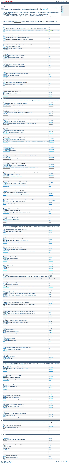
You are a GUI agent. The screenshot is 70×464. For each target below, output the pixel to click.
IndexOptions (5, 407)
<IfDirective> (4, 38)
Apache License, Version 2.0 (8, 462)
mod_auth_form (51, 133)
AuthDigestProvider (5, 129)
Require (4, 193)
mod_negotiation (51, 287)
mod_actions (50, 230)
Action (4, 230)
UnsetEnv (4, 359)
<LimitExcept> (5, 191)
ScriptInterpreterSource (6, 339)
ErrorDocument (5, 283)
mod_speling (50, 438)
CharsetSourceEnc (5, 259)
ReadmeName (5, 418)
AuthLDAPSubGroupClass (6, 168)
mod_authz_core (51, 171)
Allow (3, 424)
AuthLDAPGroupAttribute (6, 151)
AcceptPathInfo (5, 228)
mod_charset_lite (51, 255)
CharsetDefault (5, 255)
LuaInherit (4, 72)
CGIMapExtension (5, 252)
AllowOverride (40, 8)
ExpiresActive (5, 387)
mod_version (50, 45)
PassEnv (4, 305)
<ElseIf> (29, 28)
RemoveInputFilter (5, 321)
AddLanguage (5, 241)
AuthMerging (4, 171)
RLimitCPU (4, 85)
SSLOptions (4, 456)
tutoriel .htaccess (45, 9)
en (58, 7)
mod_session (50, 202)
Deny (3, 426)
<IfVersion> (4, 45)
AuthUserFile (4, 180)
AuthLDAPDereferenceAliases (7, 149)
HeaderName (5, 394)
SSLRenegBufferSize (6, 213)
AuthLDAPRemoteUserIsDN (7, 162)
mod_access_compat (52, 200)
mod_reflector (50, 454)
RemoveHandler (5, 319)
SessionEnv (4, 204)
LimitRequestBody (5, 47)
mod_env (50, 305)
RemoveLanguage (5, 323)
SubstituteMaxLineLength (6, 357)
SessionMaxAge (5, 209)
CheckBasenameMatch (6, 438)
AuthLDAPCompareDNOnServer (7, 147)
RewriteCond (4, 332)
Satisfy (4, 200)
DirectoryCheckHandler (6, 380)
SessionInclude (5, 207)
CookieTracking (5, 273)
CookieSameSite (5, 268)
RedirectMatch (5, 310)
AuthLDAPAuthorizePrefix (6, 138)
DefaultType (4, 277)
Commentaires (63, 14)
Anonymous (4, 102)
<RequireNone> (5, 198)
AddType (4, 246)
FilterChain (4, 445)
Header (4, 290)
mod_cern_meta (51, 412)
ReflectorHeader (5, 454)
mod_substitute (51, 355)
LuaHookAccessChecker (6, 54)
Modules (57, 1)
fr (59, 7)
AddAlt (4, 365)
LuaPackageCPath (5, 76)
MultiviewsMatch (5, 303)
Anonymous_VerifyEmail (6, 109)
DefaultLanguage (5, 275)
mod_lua (50, 54)
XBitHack (4, 458)
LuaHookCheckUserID (6, 58)
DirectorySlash (5, 385)
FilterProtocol (5, 449)
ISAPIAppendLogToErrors (6, 292)
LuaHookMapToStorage (6, 65)
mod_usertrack (51, 261)
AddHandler (4, 237)
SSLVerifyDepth (5, 222)
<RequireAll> (4, 195)
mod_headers (50, 290)
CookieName (4, 266)
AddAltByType (5, 369)
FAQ (62, 1)
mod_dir (50, 380)
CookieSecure (5, 270)
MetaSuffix (4, 416)
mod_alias (50, 310)
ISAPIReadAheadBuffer (6, 299)
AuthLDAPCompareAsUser (6, 145)
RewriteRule (4, 337)
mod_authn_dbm (51, 120)
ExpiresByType (5, 389)
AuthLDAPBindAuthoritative (6, 140)
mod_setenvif (50, 248)
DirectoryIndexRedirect (6, 383)
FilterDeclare (4, 447)
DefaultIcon (4, 378)
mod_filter (50, 445)
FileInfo (62, 9)
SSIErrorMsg (4, 92)
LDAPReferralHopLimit (6, 186)
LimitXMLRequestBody (6, 49)
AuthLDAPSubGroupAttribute (7, 166)
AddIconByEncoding (5, 374)
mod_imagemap (51, 396)
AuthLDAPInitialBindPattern (6, 157)
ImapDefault (4, 398)
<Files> (4, 31)
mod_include (50, 92)
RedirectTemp (5, 314)
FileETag (4, 285)
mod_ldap (50, 186)
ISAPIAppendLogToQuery (6, 294)
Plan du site (67, 1)
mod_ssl (50, 211)
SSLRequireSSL (5, 216)
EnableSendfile (5, 281)
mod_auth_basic (51, 111)
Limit (62, 11)
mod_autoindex (51, 365)
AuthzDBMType (5, 182)
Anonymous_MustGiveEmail (7, 106)
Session (4, 202)
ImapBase (4, 396)
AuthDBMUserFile (5, 122)
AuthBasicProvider (5, 115)
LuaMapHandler (5, 74)
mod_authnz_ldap (51, 138)
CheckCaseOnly (5, 440)
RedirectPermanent (5, 312)
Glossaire (64, 1)
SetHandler (4, 348)
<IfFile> (4, 40)
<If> (27, 28)
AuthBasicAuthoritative (6, 111)
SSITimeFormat (5, 94)
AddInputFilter (5, 239)
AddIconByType (5, 376)
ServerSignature (5, 90)
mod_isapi (50, 292)
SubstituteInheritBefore (6, 355)
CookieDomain (5, 261)
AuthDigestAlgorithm (6, 124)
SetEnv (4, 341)
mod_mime (50, 232)
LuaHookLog (4, 63)
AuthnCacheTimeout (6, 177)
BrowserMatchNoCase (6, 250)
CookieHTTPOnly (5, 264)
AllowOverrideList (17, 22)
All (61, 7)
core (49, 27)
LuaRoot (4, 81)
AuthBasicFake (5, 113)
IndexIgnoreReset (5, 405)
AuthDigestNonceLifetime (6, 127)
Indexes (62, 10)
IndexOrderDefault (5, 409)
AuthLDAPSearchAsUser (6, 164)
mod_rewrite (50, 330)
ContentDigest (5, 443)
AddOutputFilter (5, 243)
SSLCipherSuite (5, 211)
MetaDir (4, 412)
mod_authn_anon (51, 102)
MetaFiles (4, 414)
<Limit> (4, 189)
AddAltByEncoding (5, 367)
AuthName (4, 173)
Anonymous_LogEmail (6, 104)
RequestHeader (5, 328)
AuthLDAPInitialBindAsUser (7, 154)
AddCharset (4, 232)
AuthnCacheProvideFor (6, 175)
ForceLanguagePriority (6, 287)
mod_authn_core (51, 173)
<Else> (4, 27)
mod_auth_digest (51, 124)
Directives (60, 1)
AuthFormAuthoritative (6, 133)
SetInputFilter (5, 350)
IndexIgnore (4, 403)
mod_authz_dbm (51, 118)
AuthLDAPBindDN (5, 142)
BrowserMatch (5, 248)
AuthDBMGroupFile (5, 118)
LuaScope (4, 83)
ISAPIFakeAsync (5, 296)
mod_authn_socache (51, 175)
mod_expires (50, 387)
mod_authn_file (51, 180)
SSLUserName (5, 218)
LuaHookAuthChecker (6, 56)
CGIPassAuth (5, 184)
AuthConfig (62, 8)
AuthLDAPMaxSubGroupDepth (7, 159)
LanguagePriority (5, 301)
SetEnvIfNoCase (5, 346)
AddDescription (5, 371)
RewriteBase (4, 330)
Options (62, 12)
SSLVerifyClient (5, 220)
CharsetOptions (5, 257)
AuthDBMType (5, 120)
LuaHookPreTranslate (6, 67)
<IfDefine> (4, 36)
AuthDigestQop (5, 131)
